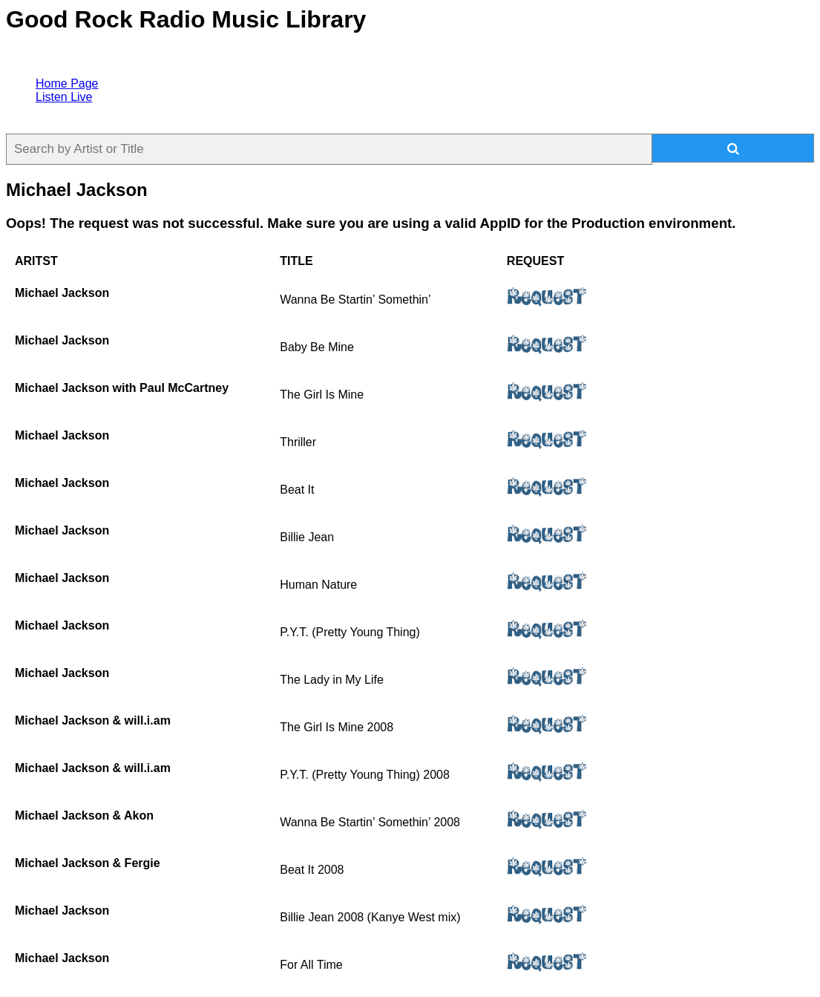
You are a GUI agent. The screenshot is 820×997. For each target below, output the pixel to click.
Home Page (67, 83)
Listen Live (64, 97)
